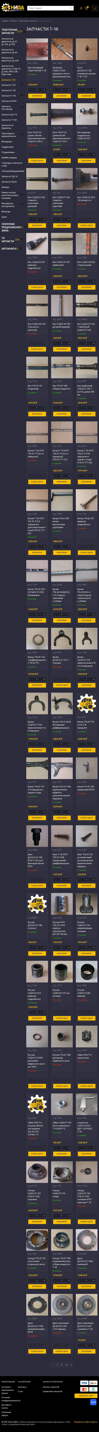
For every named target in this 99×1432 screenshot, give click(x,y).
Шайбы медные (9, 157)
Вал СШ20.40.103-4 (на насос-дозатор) (37, 327)
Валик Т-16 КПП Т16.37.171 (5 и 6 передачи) (36, 453)
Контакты (22, 1387)
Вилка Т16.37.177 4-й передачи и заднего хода (36, 789)
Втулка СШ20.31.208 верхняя (83, 993)
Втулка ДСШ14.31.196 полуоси (35, 925)
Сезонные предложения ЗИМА (12, 227)
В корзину (37, 96)
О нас (20, 1391)
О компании (24, 1382)
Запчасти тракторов (53, 1382)
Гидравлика (7, 146)
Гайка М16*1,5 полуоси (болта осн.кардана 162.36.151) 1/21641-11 (35, 1128)
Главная (5, 21)
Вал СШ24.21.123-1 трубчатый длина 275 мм (86, 327)
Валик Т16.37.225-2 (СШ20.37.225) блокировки (37, 592)
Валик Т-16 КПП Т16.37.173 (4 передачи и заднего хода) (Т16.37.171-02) (85, 456)
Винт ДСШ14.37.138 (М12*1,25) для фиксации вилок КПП (36, 860)
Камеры (5, 187)
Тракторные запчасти (28, 21)
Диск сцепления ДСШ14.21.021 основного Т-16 (85, 1326)
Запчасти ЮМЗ (9, 101)
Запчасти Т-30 (9, 90)
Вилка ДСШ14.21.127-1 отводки (61, 660)
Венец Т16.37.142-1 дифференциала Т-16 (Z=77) (37, 660)
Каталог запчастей (51, 1387)
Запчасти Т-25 (9, 85)
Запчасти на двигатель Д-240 (10, 59)
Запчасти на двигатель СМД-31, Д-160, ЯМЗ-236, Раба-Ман (11, 70)
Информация (8, 1382)
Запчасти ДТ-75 (9, 114)
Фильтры (6, 211)
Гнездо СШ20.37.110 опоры (59, 1193)
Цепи (4, 216)
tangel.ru (93, 1422)
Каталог (13, 21)
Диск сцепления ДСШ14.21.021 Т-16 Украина (61, 1326)
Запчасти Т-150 (9, 119)
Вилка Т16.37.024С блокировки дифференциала (62, 724)
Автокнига (10, 248)
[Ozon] (93, 1403)
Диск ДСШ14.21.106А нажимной (85, 1261)
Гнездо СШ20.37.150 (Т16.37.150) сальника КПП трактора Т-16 (84, 1196)
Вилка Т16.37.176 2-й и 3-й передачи (85, 724)
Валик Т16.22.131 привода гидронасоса (85, 521)
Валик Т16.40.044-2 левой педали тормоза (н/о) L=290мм (84, 595)
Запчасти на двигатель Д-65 (9, 51)
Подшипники (8, 152)
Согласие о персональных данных (8, 1390)
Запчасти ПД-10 (10, 176)
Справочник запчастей (52, 1391)
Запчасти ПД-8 (9, 181)
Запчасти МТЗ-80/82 (7, 107)
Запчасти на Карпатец (7, 126)
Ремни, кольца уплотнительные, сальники (10, 195)
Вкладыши (7, 141)
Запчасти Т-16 (8, 79)
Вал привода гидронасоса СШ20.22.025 (83, 135)
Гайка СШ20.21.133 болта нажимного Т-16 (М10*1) (62, 1125)
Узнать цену (37, 160)
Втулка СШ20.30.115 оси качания (61, 993)
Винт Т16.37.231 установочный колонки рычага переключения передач (85, 860)
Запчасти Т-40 (9, 95)
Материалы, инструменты (8, 204)
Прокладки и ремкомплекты (9, 134)
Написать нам (86, 1396)
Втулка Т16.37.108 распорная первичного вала (61, 1057)
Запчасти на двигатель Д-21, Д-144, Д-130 (10, 41)
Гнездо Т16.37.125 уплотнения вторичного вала (37, 1261)
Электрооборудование (13, 171)
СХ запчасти (10, 239)
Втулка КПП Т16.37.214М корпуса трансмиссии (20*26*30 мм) (60, 928)
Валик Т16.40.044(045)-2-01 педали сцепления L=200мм (61, 595)
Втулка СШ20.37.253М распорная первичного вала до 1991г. (36, 1060)
